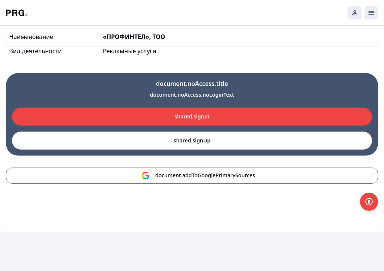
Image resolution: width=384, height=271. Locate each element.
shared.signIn (191, 116)
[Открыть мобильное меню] (371, 12)
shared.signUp (192, 140)
